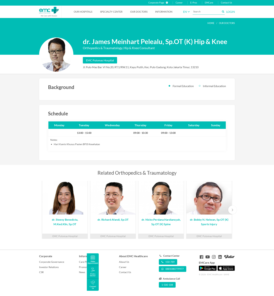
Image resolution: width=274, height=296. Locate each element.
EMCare (209, 2)
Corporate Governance (51, 261)
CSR (41, 272)
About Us (124, 261)
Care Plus (84, 261)
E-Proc (193, 2)
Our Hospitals (83, 11)
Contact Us (226, 2)
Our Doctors (138, 11)
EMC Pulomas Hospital (100, 60)
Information (163, 11)
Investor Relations (49, 267)
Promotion (85, 267)
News (82, 272)
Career (179, 2)
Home (210, 23)
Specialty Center (111, 11)
